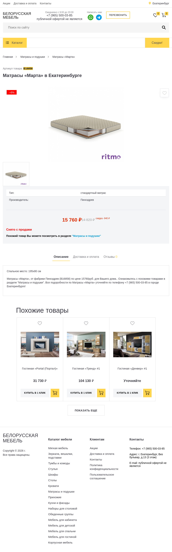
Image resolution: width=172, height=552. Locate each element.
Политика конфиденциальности (104, 466)
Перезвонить (118, 15)
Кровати (53, 485)
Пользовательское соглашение (102, 476)
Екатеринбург (161, 3)
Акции (6, 3)
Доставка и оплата (25, 3)
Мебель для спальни (62, 531)
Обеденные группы (60, 514)
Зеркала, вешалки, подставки (60, 455)
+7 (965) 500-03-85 (59, 15)
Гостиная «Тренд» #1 (86, 368)
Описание (61, 256)
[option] (86, 124)
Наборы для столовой (62, 508)
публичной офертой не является (59, 19)
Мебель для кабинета (62, 519)
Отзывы (110, 256)
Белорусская (17, 15)
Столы (52, 480)
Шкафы (53, 474)
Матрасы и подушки (61, 491)
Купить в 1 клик (35, 393)
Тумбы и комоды (59, 463)
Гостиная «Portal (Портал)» (39, 368)
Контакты (45, 3)
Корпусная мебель (60, 542)
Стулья (53, 468)
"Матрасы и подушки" (86, 235)
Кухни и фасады (59, 502)
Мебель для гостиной (62, 536)
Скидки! (157, 42)
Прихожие (54, 497)
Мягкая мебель (58, 448)
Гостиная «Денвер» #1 (132, 368)
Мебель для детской (61, 525)
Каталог (17, 42)
